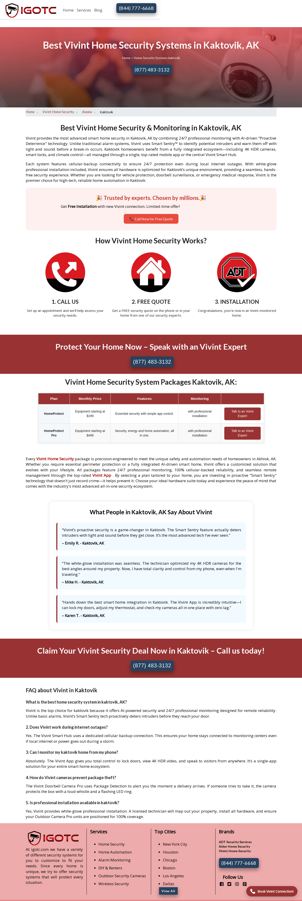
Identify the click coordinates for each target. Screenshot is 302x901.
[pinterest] (242, 884)
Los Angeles (173, 875)
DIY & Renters (110, 867)
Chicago (170, 860)
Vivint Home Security (58, 112)
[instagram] (235, 884)
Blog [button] (98, 10)
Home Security (111, 844)
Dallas (168, 883)
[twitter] (227, 884)
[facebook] (219, 884)
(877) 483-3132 (152, 69)
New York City (175, 844)
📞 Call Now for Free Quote (151, 219)
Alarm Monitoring (114, 860)
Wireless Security (113, 883)
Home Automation (115, 852)
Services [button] (84, 10)
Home (68, 10)
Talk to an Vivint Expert (242, 414)
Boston (169, 867)
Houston (170, 852)
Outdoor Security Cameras (122, 875)
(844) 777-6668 (136, 8)
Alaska (87, 112)
